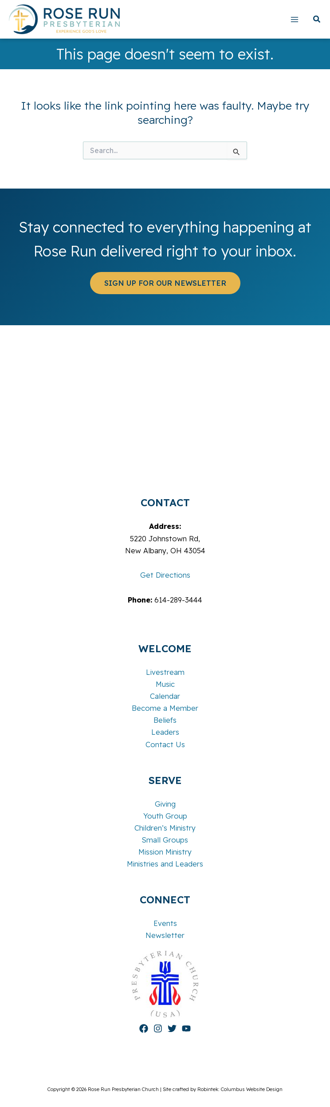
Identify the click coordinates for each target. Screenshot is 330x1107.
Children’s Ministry (165, 827)
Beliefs (165, 720)
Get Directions (165, 575)
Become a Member (165, 708)
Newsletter (165, 935)
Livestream (165, 672)
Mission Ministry (165, 851)
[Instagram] (157, 1028)
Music (165, 684)
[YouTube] (186, 1028)
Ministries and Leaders (165, 863)
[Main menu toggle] (294, 19)
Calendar (165, 696)
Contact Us (165, 744)
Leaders (165, 732)
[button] (317, 20)
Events (165, 923)
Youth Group (165, 816)
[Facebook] (143, 1028)
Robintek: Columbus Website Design (240, 1089)
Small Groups (165, 839)
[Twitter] (172, 1028)
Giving (165, 804)
